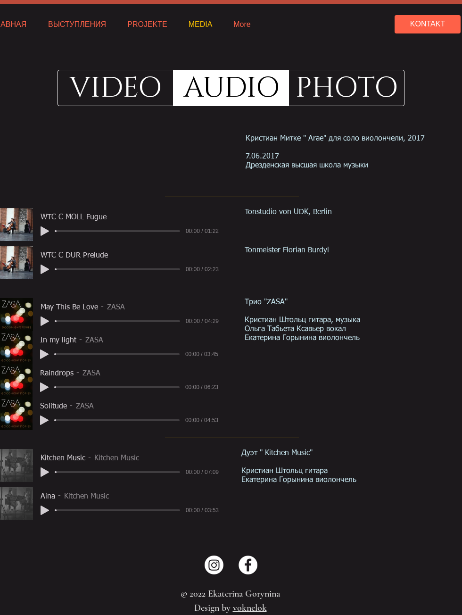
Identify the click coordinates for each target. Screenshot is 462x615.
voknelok (250, 608)
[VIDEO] (115, 88)
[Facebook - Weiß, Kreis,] (248, 565)
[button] (231, 88)
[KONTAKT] (428, 24)
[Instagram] (214, 565)
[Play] (45, 231)
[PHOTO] (346, 88)
